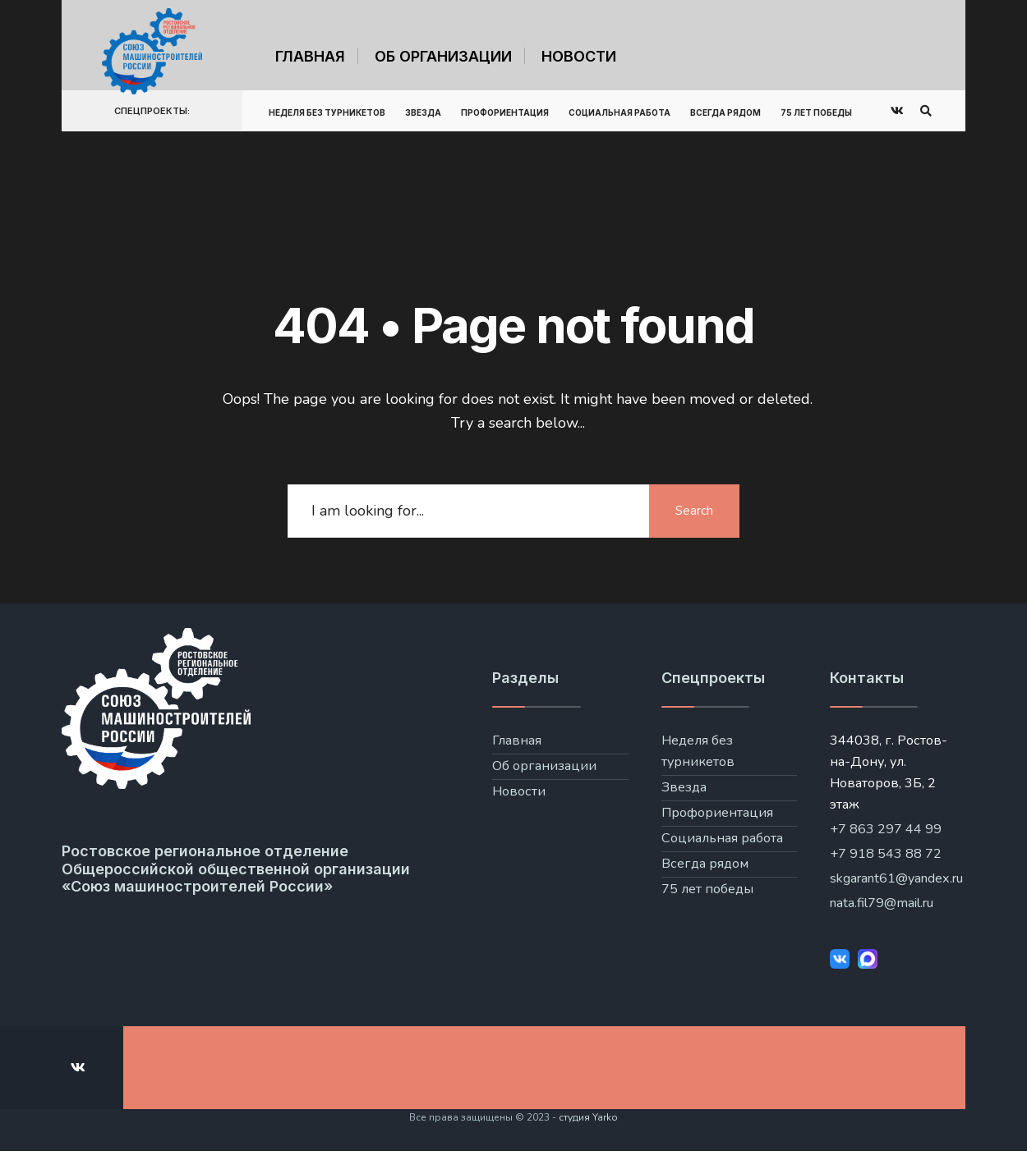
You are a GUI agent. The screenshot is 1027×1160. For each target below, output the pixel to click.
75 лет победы (816, 112)
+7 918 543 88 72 (886, 854)
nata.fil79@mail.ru (881, 903)
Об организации (443, 56)
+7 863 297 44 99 (886, 829)
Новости (578, 56)
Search (694, 510)
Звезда (423, 112)
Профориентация (505, 112)
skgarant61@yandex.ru (896, 878)
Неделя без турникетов (327, 112)
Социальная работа (619, 112)
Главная (310, 56)
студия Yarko (588, 1117)
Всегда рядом (725, 112)
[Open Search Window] (926, 111)
